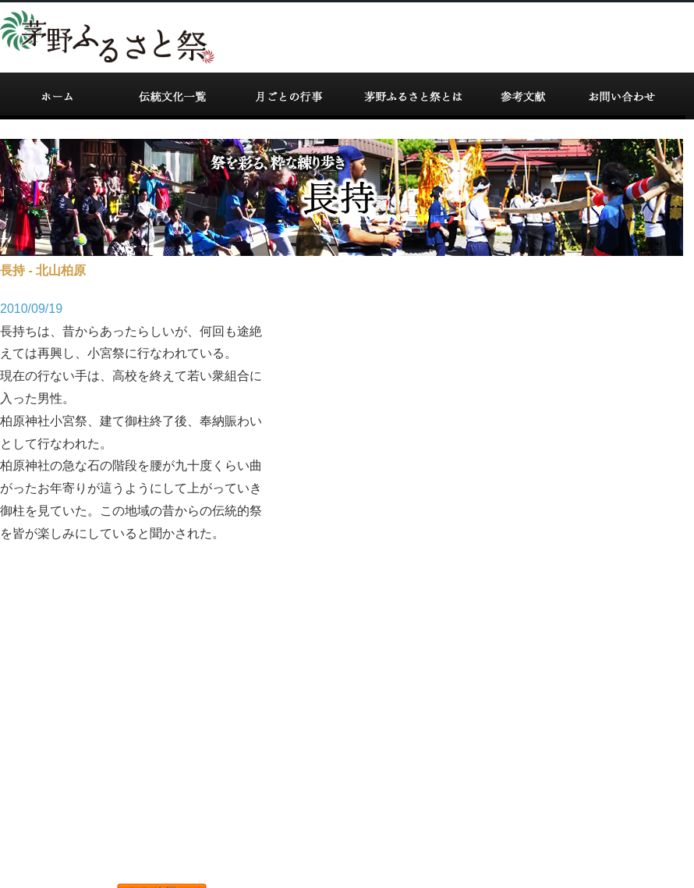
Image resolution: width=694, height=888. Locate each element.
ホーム (57, 96)
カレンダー (288, 96)
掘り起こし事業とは (412, 96)
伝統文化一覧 (174, 96)
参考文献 (522, 96)
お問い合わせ (623, 96)
